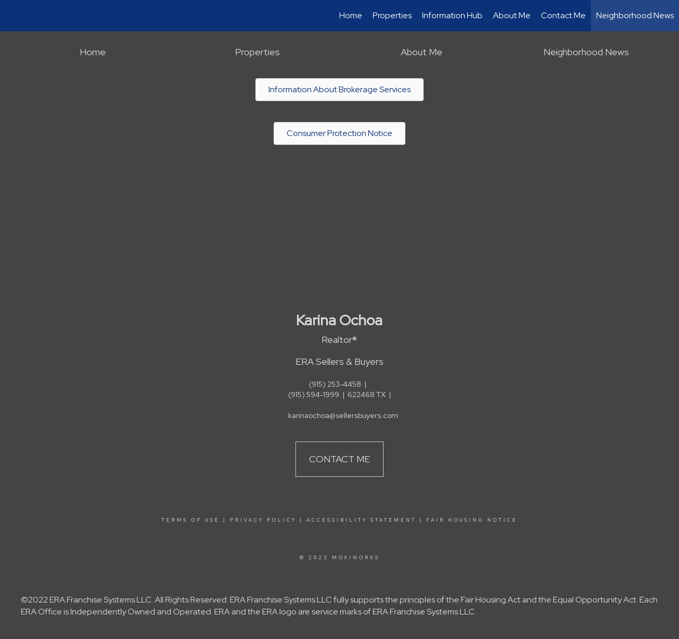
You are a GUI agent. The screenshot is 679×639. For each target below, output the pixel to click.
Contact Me (563, 15)
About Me (511, 15)
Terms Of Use (191, 520)
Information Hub (452, 15)
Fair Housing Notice (471, 520)
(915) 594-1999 (313, 394)
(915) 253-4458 (335, 384)
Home (350, 15)
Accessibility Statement (361, 520)
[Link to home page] (13, 15)
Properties (392, 15)
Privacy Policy (263, 520)
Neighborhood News (635, 15)
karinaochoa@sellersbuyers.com (343, 415)
